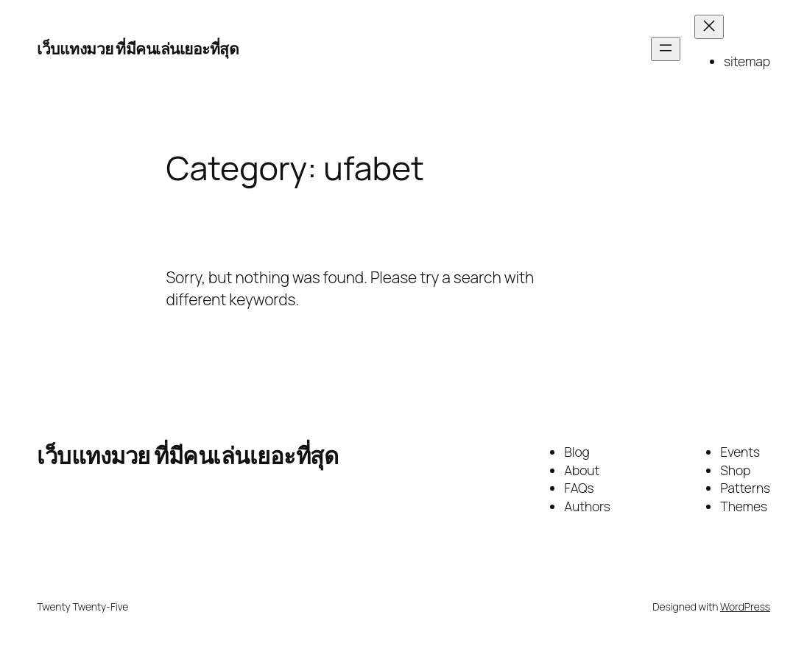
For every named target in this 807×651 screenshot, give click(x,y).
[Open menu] (665, 49)
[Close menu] (709, 27)
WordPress (745, 606)
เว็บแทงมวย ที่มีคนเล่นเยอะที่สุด (138, 48)
